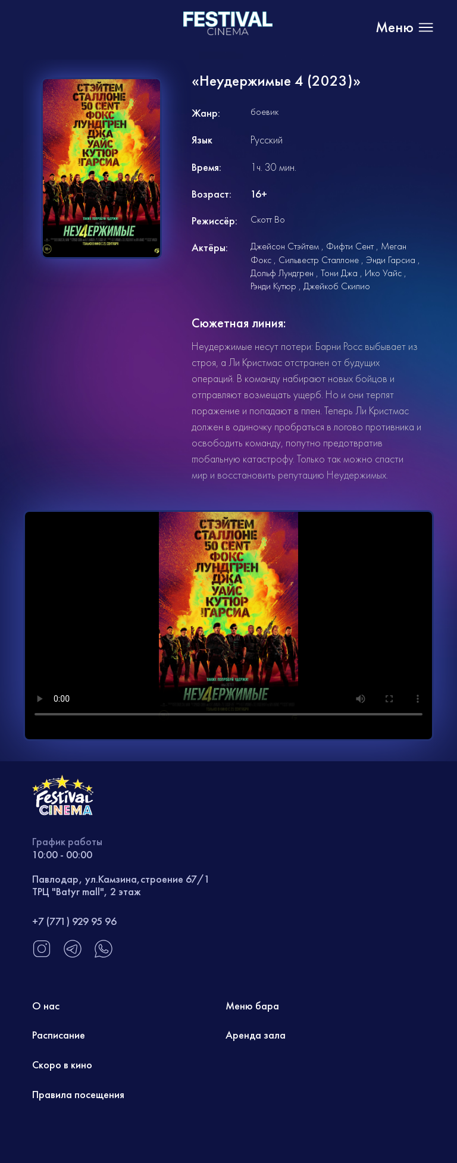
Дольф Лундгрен (282, 273)
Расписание (58, 1035)
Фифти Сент (350, 246)
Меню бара (252, 1005)
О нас (46, 1005)
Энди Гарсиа (390, 260)
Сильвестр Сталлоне (318, 260)
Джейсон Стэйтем (285, 246)
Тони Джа (339, 273)
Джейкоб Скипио (336, 286)
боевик (264, 111)
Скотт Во (268, 219)
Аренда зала (256, 1035)
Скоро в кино (62, 1064)
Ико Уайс (383, 273)
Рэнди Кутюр (273, 286)
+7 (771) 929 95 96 (74, 921)
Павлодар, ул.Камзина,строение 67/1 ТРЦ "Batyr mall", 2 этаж (121, 885)
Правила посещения (78, 1094)
